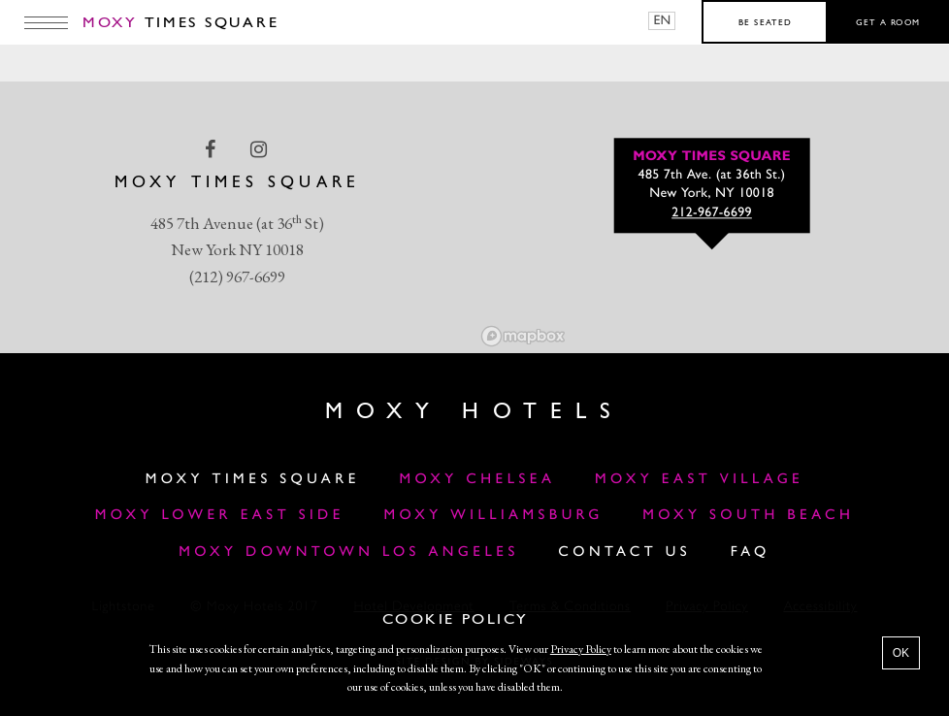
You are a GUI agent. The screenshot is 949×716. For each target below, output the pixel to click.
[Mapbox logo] (523, 336)
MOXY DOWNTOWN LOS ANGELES (349, 552)
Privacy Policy (580, 649)
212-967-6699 (711, 214)
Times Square (180, 23)
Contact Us (624, 552)
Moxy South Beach (748, 515)
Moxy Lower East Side (219, 515)
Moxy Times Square (253, 479)
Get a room (888, 23)
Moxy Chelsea (477, 479)
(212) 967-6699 (237, 276)
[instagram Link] (260, 149)
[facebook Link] (212, 149)
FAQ (750, 552)
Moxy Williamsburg (494, 515)
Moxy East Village (699, 479)
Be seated (765, 23)
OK (901, 653)
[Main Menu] (46, 22)
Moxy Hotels (474, 412)
